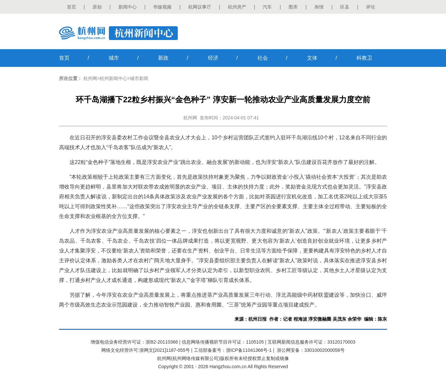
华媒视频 (162, 7)
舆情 (319, 7)
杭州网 (90, 78)
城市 (114, 58)
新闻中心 (127, 7)
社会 (262, 58)
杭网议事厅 (199, 7)
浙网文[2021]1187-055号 (164, 350)
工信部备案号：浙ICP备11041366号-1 (233, 350)
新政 (163, 58)
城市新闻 (139, 78)
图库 (293, 7)
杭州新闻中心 (113, 78)
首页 (71, 7)
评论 (370, 7)
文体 (312, 58)
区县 (344, 7)
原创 (97, 7)
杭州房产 (237, 7)
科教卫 (364, 58)
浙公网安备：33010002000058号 (311, 350)
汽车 (267, 7)
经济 (213, 58)
